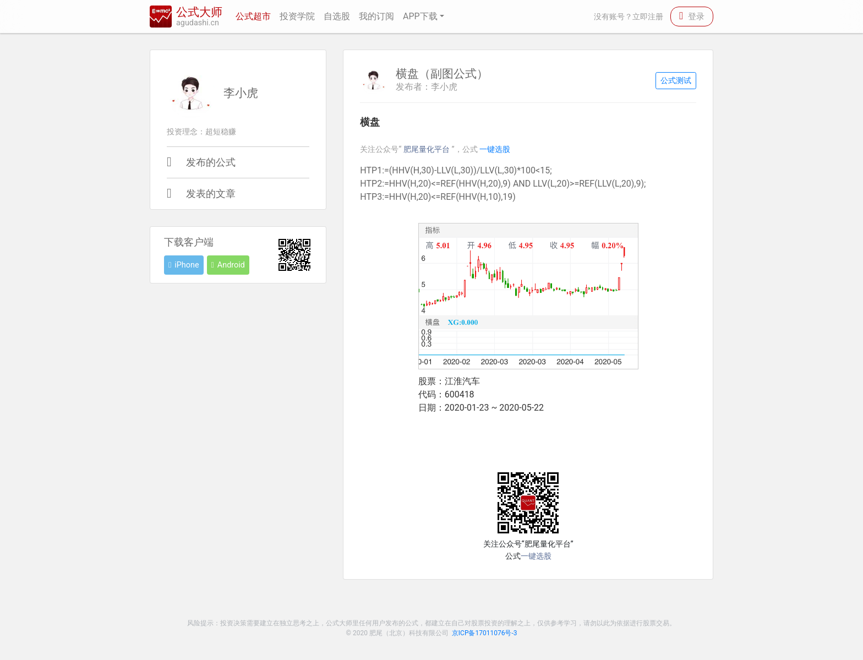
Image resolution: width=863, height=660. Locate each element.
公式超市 (253, 16)
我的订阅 (376, 16)
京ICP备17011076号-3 (484, 633)
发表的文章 (211, 193)
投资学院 (297, 16)
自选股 (337, 16)
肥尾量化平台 (427, 149)
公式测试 (675, 80)
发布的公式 (211, 162)
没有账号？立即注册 (628, 16)
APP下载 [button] (420, 16)
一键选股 (494, 149)
